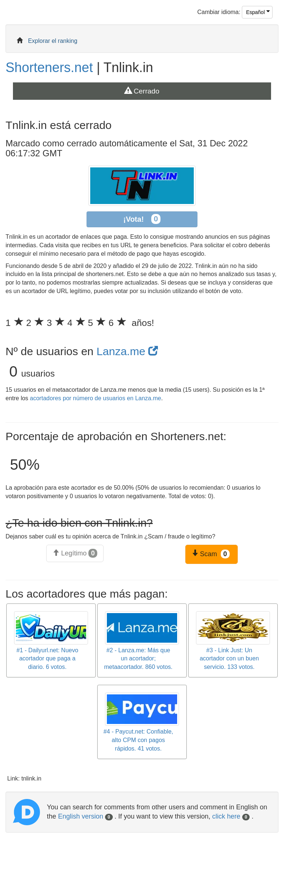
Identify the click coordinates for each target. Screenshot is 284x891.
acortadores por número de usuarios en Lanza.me (95, 398)
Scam (211, 554)
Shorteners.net (49, 67)
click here (231, 816)
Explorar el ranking (52, 41)
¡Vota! (142, 219)
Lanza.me (127, 351)
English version (85, 816)
